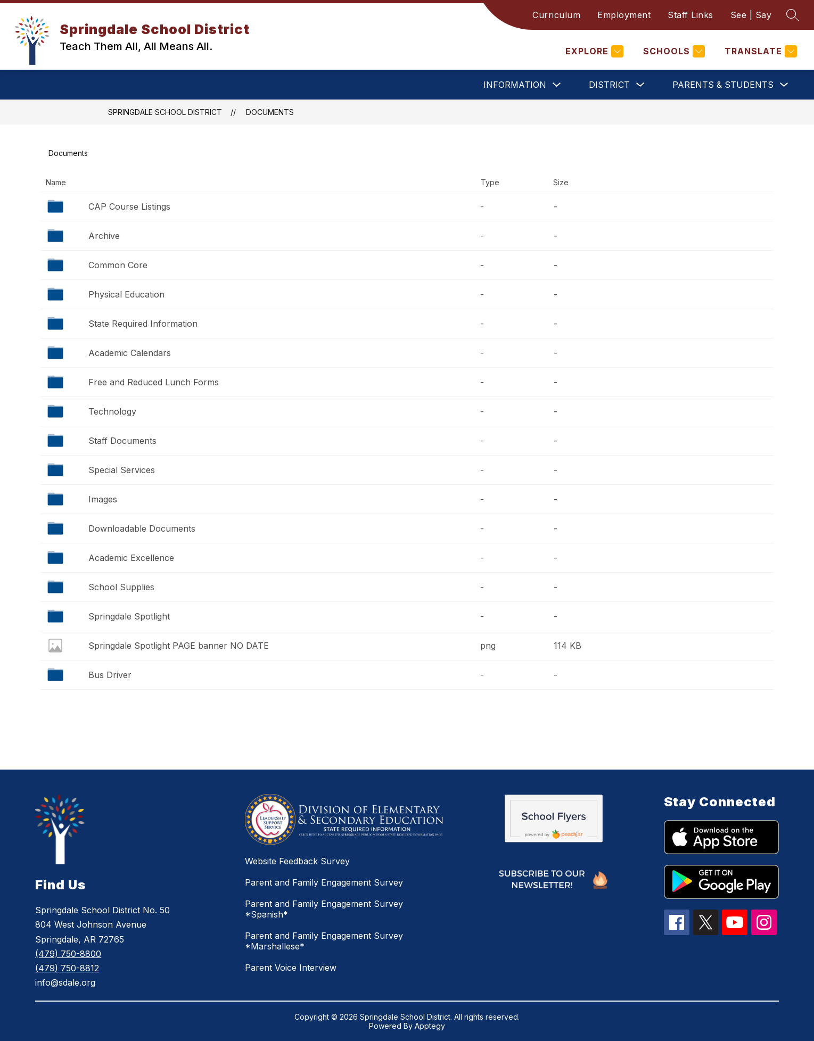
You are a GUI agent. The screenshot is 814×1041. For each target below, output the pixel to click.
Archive (104, 235)
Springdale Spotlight (129, 616)
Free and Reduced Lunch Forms (153, 382)
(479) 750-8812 (67, 968)
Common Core (117, 265)
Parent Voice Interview (290, 967)
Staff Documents (122, 440)
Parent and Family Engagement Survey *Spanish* (324, 909)
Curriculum (556, 15)
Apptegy (430, 1025)
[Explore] (593, 51)
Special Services (121, 470)
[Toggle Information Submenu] (556, 85)
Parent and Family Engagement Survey (324, 882)
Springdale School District (165, 112)
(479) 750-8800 (68, 953)
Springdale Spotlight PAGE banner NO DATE (178, 645)
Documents (270, 112)
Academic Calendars (129, 353)
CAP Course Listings (129, 206)
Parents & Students (723, 84)
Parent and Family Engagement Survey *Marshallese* (324, 941)
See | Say (751, 15)
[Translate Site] (759, 51)
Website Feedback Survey (297, 861)
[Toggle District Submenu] (640, 85)
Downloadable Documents (141, 528)
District (609, 84)
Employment (624, 15)
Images (102, 499)
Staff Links (690, 15)
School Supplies (121, 587)
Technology (112, 411)
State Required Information (143, 323)
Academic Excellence (131, 557)
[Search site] (792, 15)
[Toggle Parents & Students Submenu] (784, 85)
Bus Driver (109, 675)
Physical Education (126, 294)
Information (514, 84)
